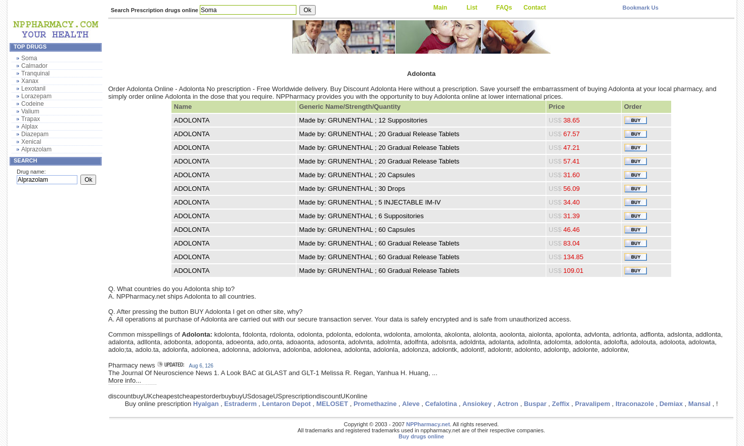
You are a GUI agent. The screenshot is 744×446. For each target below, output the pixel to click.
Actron (507, 404)
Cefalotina (441, 404)
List (471, 7)
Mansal (699, 404)
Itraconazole (635, 404)
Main (440, 7)
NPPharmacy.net (428, 424)
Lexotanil (33, 88)
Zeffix (561, 404)
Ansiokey (477, 404)
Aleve (411, 404)
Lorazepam (36, 96)
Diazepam (35, 134)
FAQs (504, 7)
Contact (534, 7)
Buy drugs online (421, 436)
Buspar (535, 404)
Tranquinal (35, 73)
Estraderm (240, 404)
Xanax (29, 81)
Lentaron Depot (286, 404)
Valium (30, 111)
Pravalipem (592, 404)
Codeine (32, 103)
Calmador (34, 65)
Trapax (30, 119)
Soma (29, 58)
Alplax (29, 126)
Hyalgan (206, 404)
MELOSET (332, 404)
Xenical (31, 141)
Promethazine (375, 404)
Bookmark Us (641, 8)
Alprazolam (36, 149)
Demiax (671, 404)
